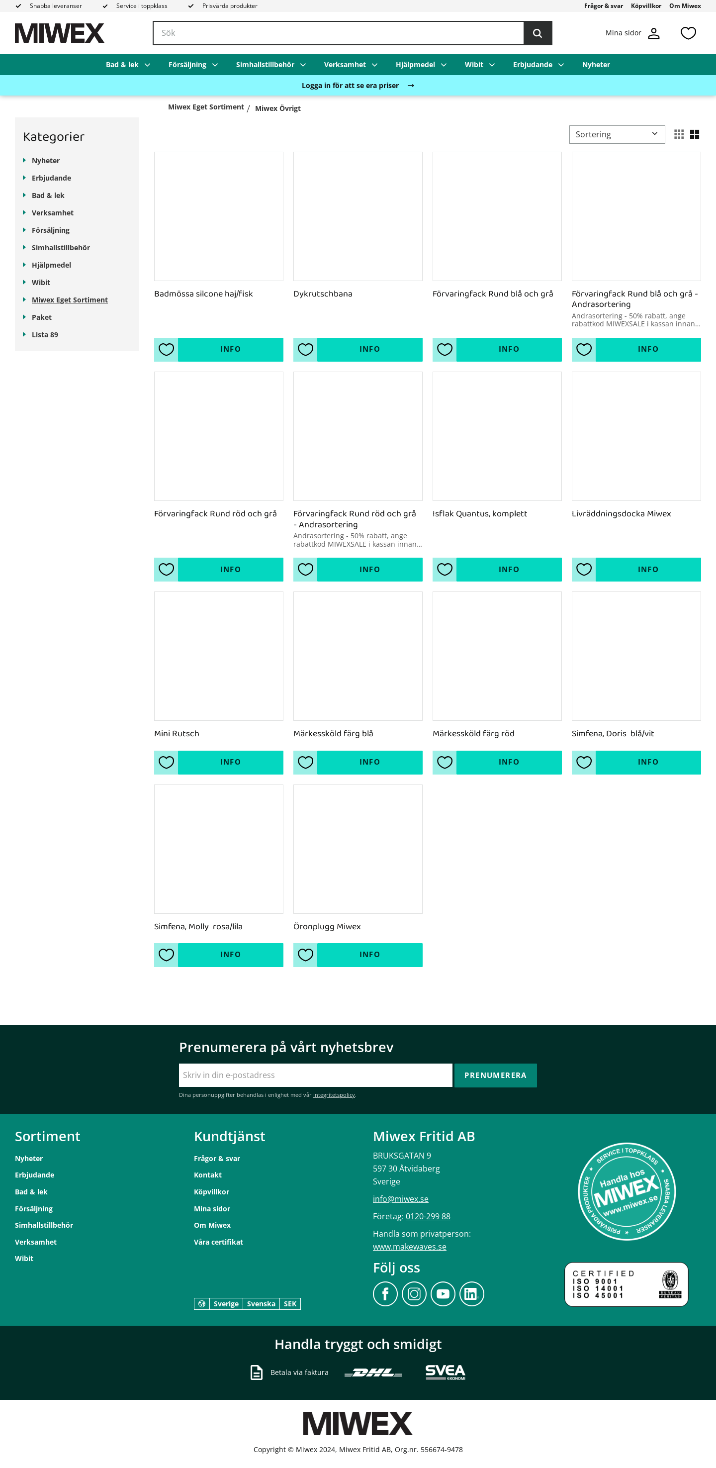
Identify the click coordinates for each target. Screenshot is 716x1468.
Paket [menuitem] (42, 317)
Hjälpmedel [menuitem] (415, 64)
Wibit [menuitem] (474, 64)
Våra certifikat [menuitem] (218, 1242)
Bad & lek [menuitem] (122, 64)
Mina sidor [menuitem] (212, 1208)
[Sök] (537, 33)
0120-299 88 (428, 1216)
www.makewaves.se (410, 1246)
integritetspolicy (334, 1094)
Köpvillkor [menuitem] (646, 5)
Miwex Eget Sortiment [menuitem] (70, 299)
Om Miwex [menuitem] (685, 5)
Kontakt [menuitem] (208, 1174)
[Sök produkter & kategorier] (352, 33)
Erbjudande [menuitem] (532, 64)
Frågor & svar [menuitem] (603, 5)
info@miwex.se (401, 1198)
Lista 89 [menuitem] (45, 334)
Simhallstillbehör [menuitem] (265, 64)
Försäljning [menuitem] (187, 64)
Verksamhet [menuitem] (345, 64)
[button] (688, 33)
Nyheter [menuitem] (596, 64)
